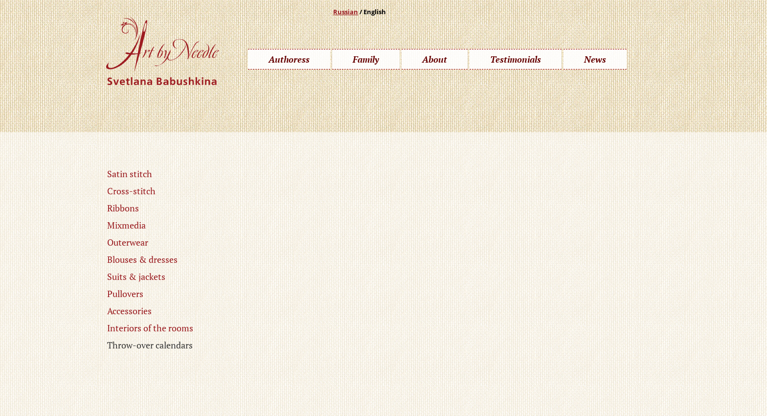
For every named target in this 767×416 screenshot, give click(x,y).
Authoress (289, 59)
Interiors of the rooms (150, 328)
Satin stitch (129, 174)
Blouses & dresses (142, 259)
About (434, 59)
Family (366, 59)
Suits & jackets (136, 276)
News (595, 59)
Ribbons (123, 208)
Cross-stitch (131, 191)
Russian (345, 11)
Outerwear (127, 242)
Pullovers (125, 294)
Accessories (129, 311)
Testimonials (515, 59)
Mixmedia (126, 225)
